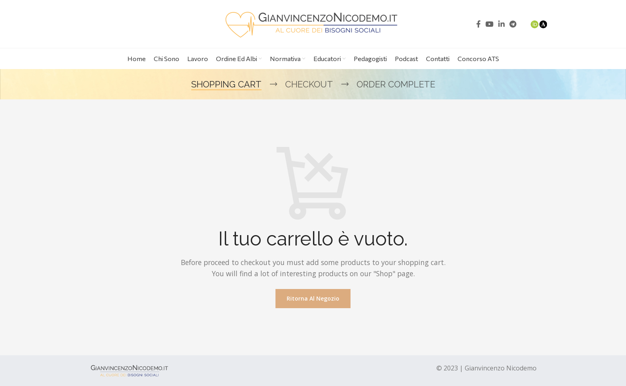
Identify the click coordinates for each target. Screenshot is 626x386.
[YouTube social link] (489, 24)
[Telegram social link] (513, 24)
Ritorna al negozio (313, 298)
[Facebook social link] (478, 24)
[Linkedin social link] (501, 24)
